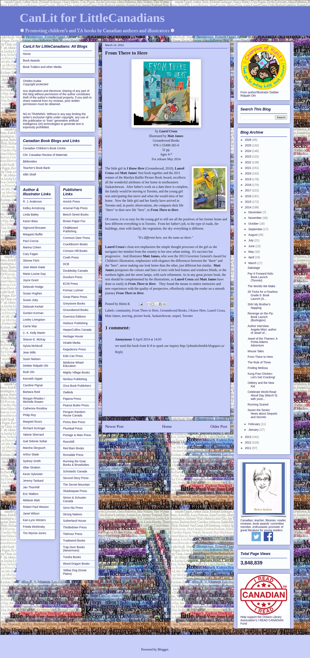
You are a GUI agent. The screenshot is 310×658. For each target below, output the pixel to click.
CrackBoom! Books (75, 244)
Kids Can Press (73, 356)
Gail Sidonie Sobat (35, 441)
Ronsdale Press (73, 454)
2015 (248, 201)
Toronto (187, 316)
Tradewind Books (74, 540)
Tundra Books (72, 557)
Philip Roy (29, 415)
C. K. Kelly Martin (34, 332)
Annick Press (71, 201)
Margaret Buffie (33, 234)
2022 (248, 162)
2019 (248, 179)
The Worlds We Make (261, 286)
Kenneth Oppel (32, 378)
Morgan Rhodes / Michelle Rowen (34, 400)
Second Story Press (76, 478)
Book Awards (31, 60)
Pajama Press (72, 398)
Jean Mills (29, 352)
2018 (248, 184)
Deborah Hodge (33, 286)
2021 (248, 168)
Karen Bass (30, 221)
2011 (248, 448)
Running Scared (258, 404)
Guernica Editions (74, 316)
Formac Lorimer (73, 290)
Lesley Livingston (34, 319)
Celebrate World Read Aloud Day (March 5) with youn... (262, 395)
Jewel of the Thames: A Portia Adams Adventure (263, 342)
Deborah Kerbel (33, 306)
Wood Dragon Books (76, 563)
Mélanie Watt (31, 500)
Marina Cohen (32, 247)
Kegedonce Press (74, 349)
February (254, 424)
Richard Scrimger (34, 428)
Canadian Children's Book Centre (44, 148)
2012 (248, 442)
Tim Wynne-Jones (34, 533)
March (252, 263)
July (251, 240)
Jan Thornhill (31, 487)
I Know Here (197, 310)
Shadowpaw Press (75, 491)
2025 (248, 145)
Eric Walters (30, 494)
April (251, 257)
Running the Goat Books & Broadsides (76, 463)
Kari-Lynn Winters (34, 520)
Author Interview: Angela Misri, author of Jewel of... (262, 329)
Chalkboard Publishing (70, 229)
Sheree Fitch (31, 260)
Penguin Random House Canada (74, 413)
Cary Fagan (30, 254)
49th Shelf (29, 174)
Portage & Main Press (77, 435)
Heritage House (73, 336)
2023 (248, 156)
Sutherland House (74, 520)
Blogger (163, 649)
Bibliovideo (30, 161)
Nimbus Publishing (75, 379)
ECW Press (70, 283)
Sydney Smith (32, 461)
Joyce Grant (30, 280)
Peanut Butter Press (76, 405)
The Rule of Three (259, 362)
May (251, 251)
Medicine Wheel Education (73, 364)
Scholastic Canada (75, 471)
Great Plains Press (75, 297)
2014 (248, 207)
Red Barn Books (73, 448)
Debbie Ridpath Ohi (35, 365)
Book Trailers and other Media (42, 67)
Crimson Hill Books (75, 251)
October (253, 223)
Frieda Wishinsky (34, 526)
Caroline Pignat (33, 385)
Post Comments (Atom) (175, 442)
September (255, 229)
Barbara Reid (31, 392)
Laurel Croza (216, 310)
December (255, 212)
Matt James (112, 316)
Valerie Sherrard (33, 434)
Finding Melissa (258, 368)
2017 (248, 190)
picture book (142, 316)
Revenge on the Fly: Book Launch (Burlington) (260, 317)
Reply (119, 352)
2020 (248, 173)
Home (167, 426)
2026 (248, 139)
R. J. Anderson (32, 201)
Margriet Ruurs (32, 421)
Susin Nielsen (32, 359)
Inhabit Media (71, 342)
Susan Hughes (32, 293)
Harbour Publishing (75, 323)
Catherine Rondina (35, 408)
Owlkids (68, 392)
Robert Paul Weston (36, 507)
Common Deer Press (76, 237)
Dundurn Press (72, 277)
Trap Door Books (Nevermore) (74, 548)
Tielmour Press (72, 534)
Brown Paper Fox (74, 221)
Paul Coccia (30, 241)
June (251, 246)
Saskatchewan (161, 316)
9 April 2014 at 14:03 (147, 339)
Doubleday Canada (75, 270)
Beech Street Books (76, 214)
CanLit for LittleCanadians (92, 18)
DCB (66, 264)
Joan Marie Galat (34, 267)
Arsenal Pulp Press (75, 208)
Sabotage (254, 267)
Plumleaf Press (72, 428)
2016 (248, 196)
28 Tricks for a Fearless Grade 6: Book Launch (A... (263, 295)
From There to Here (145, 310)
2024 (248, 151)
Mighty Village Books (76, 372)
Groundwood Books (173, 310)
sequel (176, 316)
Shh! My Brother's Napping (259, 306)
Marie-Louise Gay (34, 273)
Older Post (218, 426)
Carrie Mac (30, 326)
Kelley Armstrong (34, 208)
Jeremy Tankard (33, 480)
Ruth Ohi (28, 372)
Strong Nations (72, 514)
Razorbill (68, 441)
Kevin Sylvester (33, 474)
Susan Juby (30, 300)
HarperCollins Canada (77, 329)
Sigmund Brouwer (34, 227)
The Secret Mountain (76, 484)
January (253, 429)
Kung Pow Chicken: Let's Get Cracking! (261, 375)
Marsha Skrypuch (34, 447)
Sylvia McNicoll (32, 345)
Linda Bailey (31, 214)
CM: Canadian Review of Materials (45, 154)
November (255, 217)
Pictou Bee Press (74, 422)
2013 (248, 437)
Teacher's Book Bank (36, 168)
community (123, 310)
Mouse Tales (256, 351)
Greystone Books (74, 303)
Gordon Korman (33, 313)
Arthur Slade (31, 454)
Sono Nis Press (73, 507)
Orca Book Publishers (77, 385)
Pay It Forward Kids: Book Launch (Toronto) (261, 277)
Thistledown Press (75, 527)
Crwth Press (71, 257)
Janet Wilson (31, 513)
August (253, 234)
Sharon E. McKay (34, 339)
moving (127, 316)
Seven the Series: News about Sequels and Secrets (262, 413)
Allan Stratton (31, 467)
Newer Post (114, 426)
